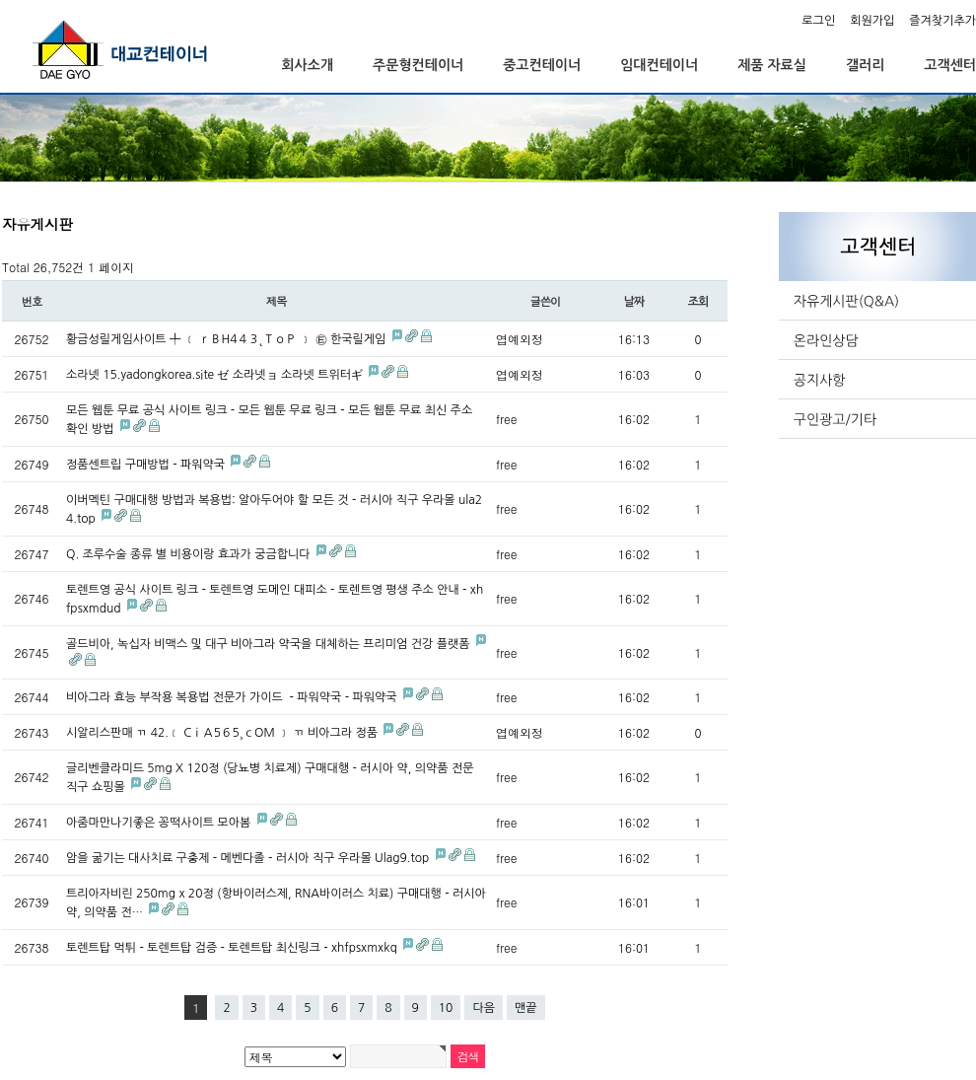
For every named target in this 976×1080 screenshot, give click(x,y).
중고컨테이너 (542, 65)
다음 (483, 1008)
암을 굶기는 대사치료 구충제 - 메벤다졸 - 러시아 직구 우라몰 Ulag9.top (249, 858)
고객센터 (950, 65)
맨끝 (526, 1008)
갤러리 (865, 65)
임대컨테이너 (659, 65)
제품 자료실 (771, 65)
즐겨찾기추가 (942, 21)
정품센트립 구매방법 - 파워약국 (147, 464)
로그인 (818, 21)
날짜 (634, 302)
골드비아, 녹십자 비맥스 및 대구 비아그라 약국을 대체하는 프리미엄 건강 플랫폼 (269, 644)
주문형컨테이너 (418, 65)
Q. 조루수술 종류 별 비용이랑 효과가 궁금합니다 (190, 554)
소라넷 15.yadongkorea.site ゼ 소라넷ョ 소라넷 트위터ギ (216, 375)
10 (446, 1008)
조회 (698, 302)
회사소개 (307, 65)
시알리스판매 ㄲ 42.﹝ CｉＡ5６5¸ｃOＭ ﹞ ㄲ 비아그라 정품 (223, 733)
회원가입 (872, 21)
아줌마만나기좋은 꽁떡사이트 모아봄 (160, 822)
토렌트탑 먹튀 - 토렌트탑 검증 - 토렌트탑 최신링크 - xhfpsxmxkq (233, 948)
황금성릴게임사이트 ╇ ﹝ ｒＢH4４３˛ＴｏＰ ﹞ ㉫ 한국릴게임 (227, 339)
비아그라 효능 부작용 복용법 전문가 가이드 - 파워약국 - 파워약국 (233, 697)
